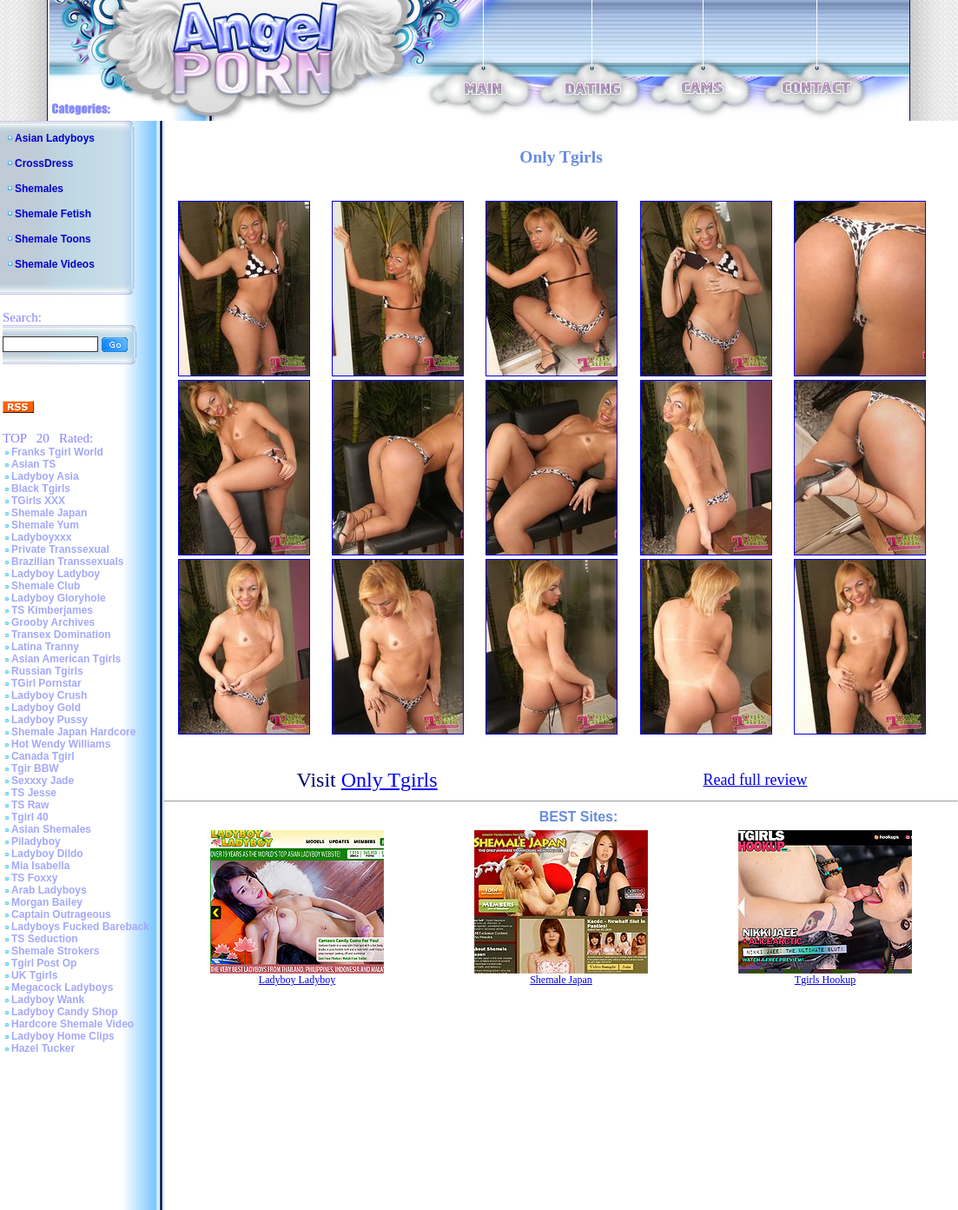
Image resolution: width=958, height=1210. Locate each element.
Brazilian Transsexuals (67, 561)
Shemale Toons (53, 239)
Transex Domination (61, 634)
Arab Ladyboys (49, 890)
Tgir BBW (35, 768)
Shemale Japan (49, 513)
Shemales (39, 189)
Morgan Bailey (47, 902)
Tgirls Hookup (825, 980)
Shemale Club (45, 586)
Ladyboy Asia (45, 476)
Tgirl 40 (30, 817)
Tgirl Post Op (43, 963)
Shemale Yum (45, 525)
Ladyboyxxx (41, 537)
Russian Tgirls (47, 671)
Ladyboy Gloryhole (58, 598)
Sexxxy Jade (42, 781)
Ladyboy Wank (47, 1000)
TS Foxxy (34, 878)
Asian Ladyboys (55, 138)
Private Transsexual (60, 549)
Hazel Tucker (43, 1048)
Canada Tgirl (43, 756)
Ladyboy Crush (49, 695)
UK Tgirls (34, 975)
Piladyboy (36, 841)
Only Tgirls (389, 779)
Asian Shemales (51, 829)
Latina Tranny (45, 647)
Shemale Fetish (53, 214)
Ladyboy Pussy (49, 720)
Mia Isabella (40, 866)
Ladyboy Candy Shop (64, 1012)
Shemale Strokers (55, 951)
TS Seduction (44, 939)
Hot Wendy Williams (60, 744)
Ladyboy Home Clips (63, 1036)
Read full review (755, 779)
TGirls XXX (38, 501)
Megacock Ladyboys (62, 987)
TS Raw (30, 805)
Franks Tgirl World (57, 452)
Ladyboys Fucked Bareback (80, 927)
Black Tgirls (40, 488)
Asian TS (33, 464)
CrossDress (44, 163)
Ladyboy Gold (46, 707)
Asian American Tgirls (66, 659)
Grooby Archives (53, 622)
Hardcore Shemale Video (72, 1024)
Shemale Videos (55, 264)
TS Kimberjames (52, 610)
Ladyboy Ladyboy (55, 574)
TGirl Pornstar (46, 683)
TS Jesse (33, 793)
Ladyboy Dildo (47, 854)
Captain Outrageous (61, 914)
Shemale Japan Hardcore (73, 732)
